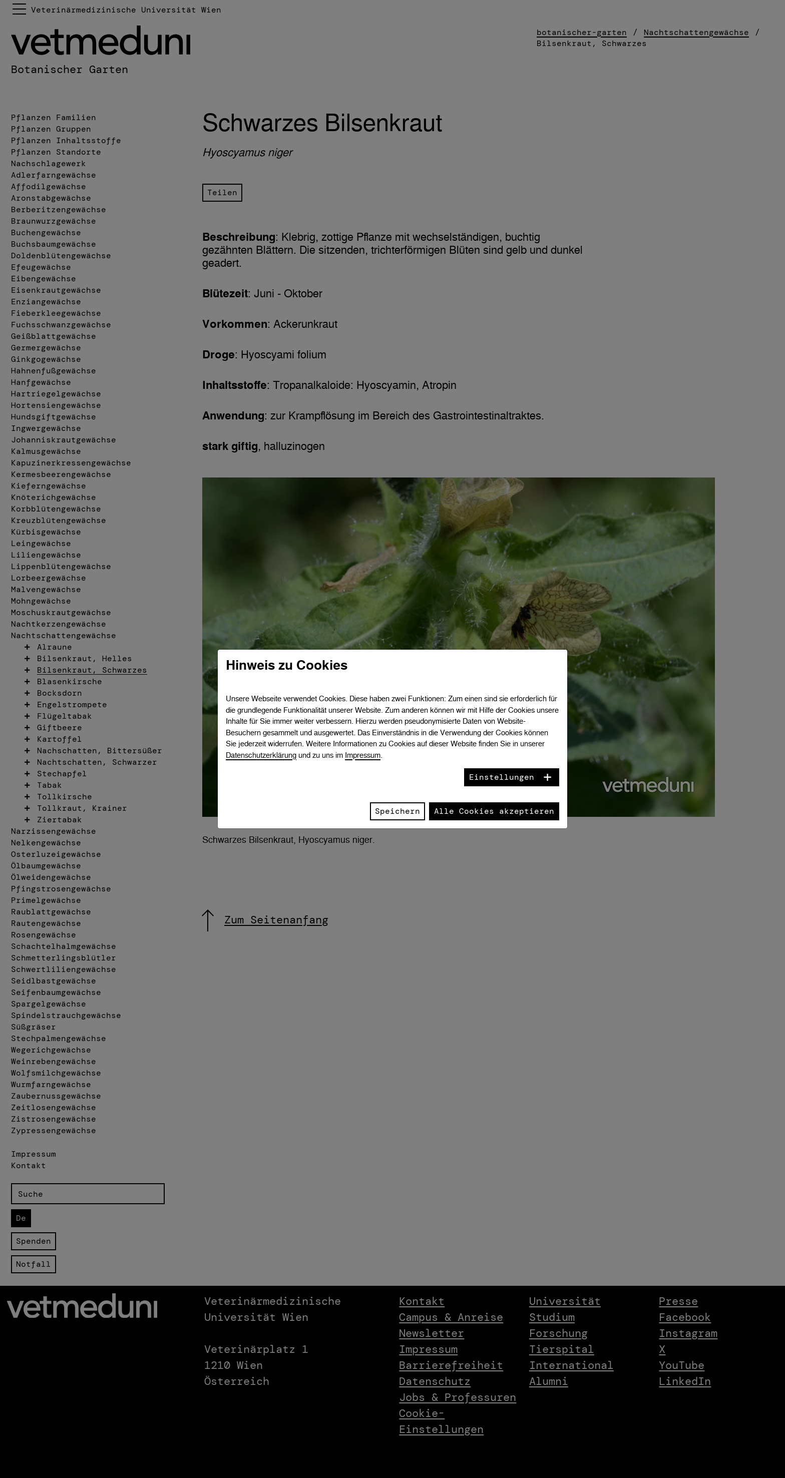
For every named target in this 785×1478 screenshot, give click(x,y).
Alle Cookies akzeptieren (494, 811)
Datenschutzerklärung (261, 755)
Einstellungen (501, 777)
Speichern (397, 811)
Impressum (362, 755)
